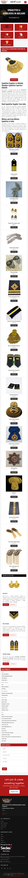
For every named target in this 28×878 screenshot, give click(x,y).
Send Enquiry (13, 604)
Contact (2, 836)
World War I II (4, 680)
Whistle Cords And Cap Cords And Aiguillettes (11, 736)
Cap (2, 684)
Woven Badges (5, 695)
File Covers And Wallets (6, 718)
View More (4, 813)
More (2, 712)
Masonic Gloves (5, 710)
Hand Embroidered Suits (6, 726)
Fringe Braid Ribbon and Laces (8, 722)
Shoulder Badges (6, 654)
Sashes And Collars (6, 734)
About (2, 834)
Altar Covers (4, 700)
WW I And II (4, 740)
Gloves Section (5, 724)
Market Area (3, 842)
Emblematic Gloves (5, 704)
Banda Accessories (4, 682)
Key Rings (3, 728)
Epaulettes (5, 593)
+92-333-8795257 (5, 859)
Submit (4, 769)
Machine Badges (4, 691)
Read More (6, 604)
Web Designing (18, 874)
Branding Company (17, 876)
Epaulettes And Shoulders (7, 716)
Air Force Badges (5, 674)
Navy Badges (4, 678)
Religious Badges (5, 686)
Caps (3, 714)
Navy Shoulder (6, 624)
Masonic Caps (4, 708)
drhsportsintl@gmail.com (6, 861)
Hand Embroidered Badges (7, 676)
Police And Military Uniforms (7, 732)
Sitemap (2, 840)
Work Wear (4, 738)
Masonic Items (3, 697)
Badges (2, 672)
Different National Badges (7, 693)
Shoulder (3, 688)
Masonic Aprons (5, 706)
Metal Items (4, 730)
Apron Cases (4, 702)
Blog (1, 838)
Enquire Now (13, 792)
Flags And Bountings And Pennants (9, 720)
